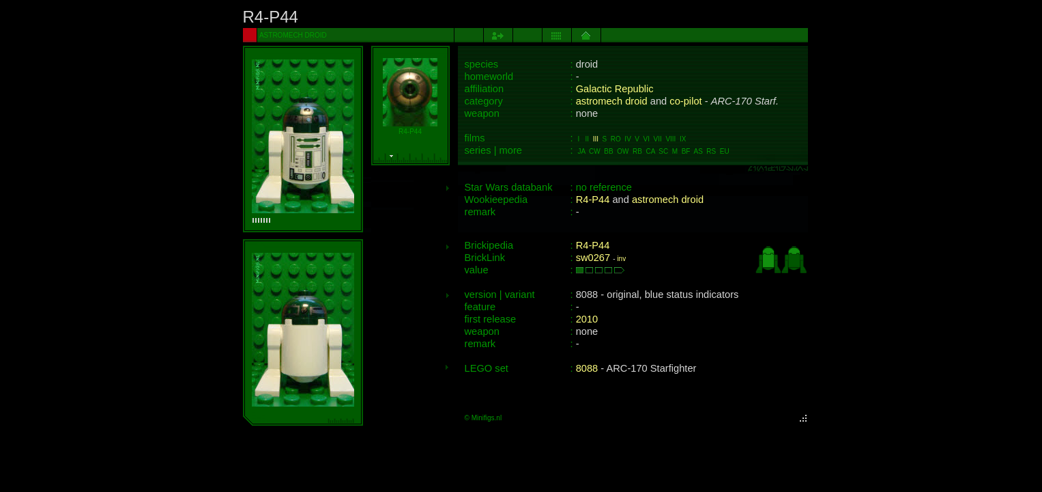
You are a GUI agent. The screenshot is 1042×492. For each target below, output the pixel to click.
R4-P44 (593, 199)
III (595, 139)
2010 (587, 319)
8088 (587, 368)
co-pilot (685, 101)
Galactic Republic (615, 88)
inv (621, 258)
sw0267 (593, 257)
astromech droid (612, 101)
